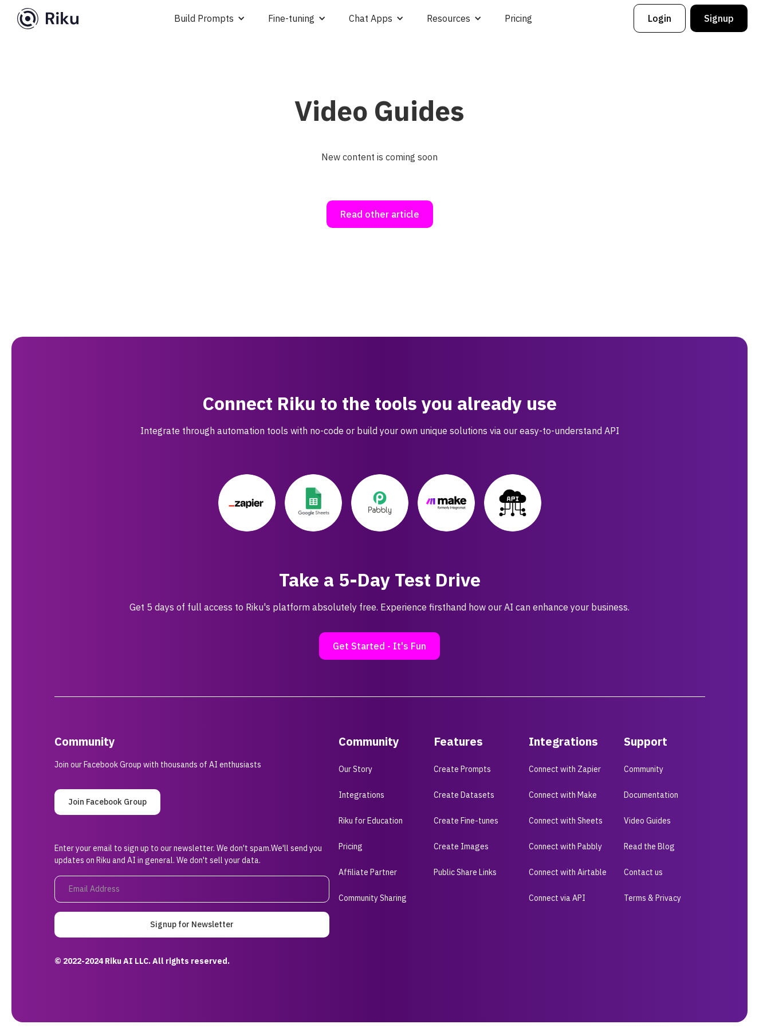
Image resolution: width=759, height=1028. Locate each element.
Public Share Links (465, 872)
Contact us (643, 872)
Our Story (355, 769)
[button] (210, 18)
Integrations (361, 795)
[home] (47, 18)
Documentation (651, 795)
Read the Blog (649, 846)
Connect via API (557, 898)
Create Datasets (464, 795)
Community (643, 769)
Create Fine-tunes (466, 821)
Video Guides (647, 821)
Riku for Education (371, 821)
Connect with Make (563, 795)
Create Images (461, 846)
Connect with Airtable (568, 872)
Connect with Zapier (565, 769)
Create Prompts (462, 769)
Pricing (518, 18)
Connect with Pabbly (565, 846)
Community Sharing (373, 898)
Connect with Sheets (566, 821)
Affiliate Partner (368, 872)
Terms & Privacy (652, 898)
